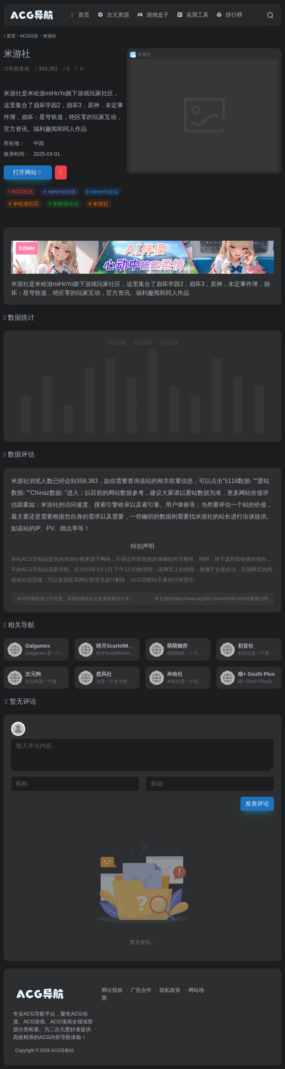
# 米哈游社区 (24, 204)
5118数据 (237, 481)
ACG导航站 (62, 1050)
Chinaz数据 (46, 493)
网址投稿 (112, 990)
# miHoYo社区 (59, 192)
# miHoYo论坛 (102, 192)
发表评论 (257, 803)
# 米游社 (98, 204)
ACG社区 (29, 36)
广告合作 (141, 990)
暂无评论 (23, 701)
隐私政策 (170, 990)
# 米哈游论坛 (64, 204)
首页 (11, 36)
